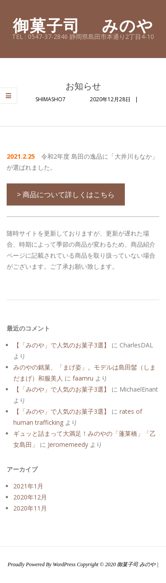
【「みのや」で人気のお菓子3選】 (61, 345)
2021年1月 (28, 486)
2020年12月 (30, 497)
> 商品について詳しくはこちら (66, 194)
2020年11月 (30, 508)
